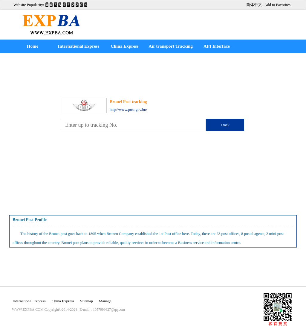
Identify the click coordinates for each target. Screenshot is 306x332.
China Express (125, 46)
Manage (105, 301)
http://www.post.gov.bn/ (128, 109)
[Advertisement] (193, 20)
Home (32, 46)
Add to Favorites (277, 4)
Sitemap (86, 301)
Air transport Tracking (171, 46)
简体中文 (254, 4)
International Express (78, 46)
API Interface (217, 46)
